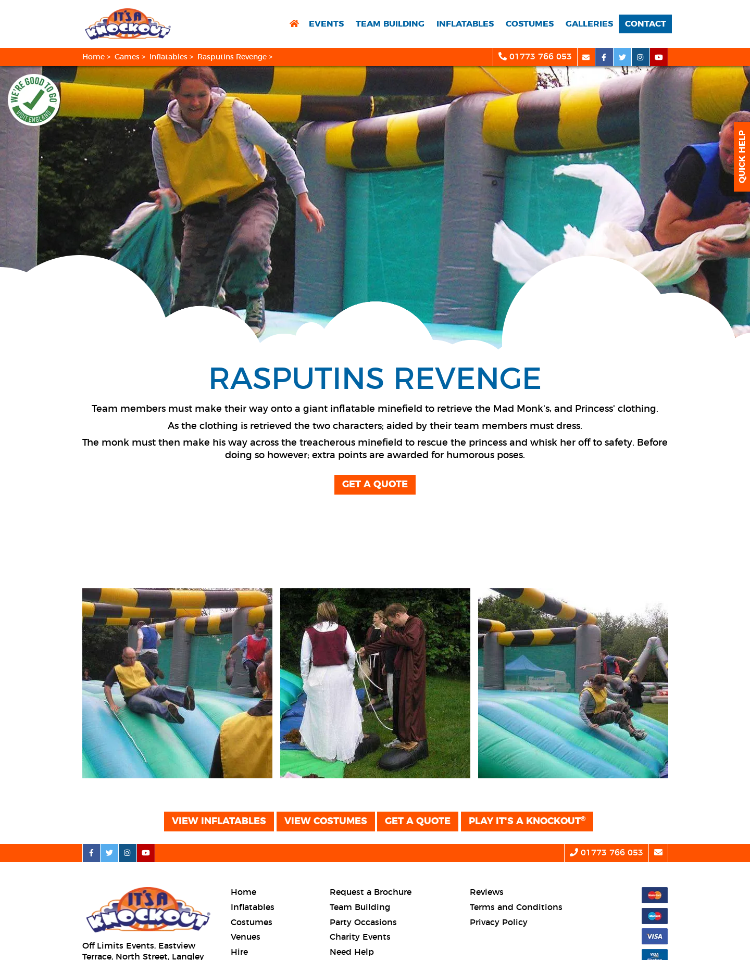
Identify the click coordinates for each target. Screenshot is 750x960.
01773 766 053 (535, 56)
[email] (586, 57)
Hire (239, 952)
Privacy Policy (499, 922)
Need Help (352, 952)
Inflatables (465, 24)
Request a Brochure (370, 892)
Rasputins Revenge (232, 57)
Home (93, 57)
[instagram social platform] (641, 57)
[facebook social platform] (604, 57)
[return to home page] (294, 24)
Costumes (530, 24)
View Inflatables (219, 821)
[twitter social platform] (623, 57)
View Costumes (325, 821)
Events (326, 24)
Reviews (487, 892)
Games (127, 57)
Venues (245, 937)
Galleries (589, 24)
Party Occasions (363, 922)
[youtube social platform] (659, 57)
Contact (645, 24)
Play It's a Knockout (527, 821)
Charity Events (360, 937)
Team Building (390, 24)
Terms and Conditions (516, 907)
